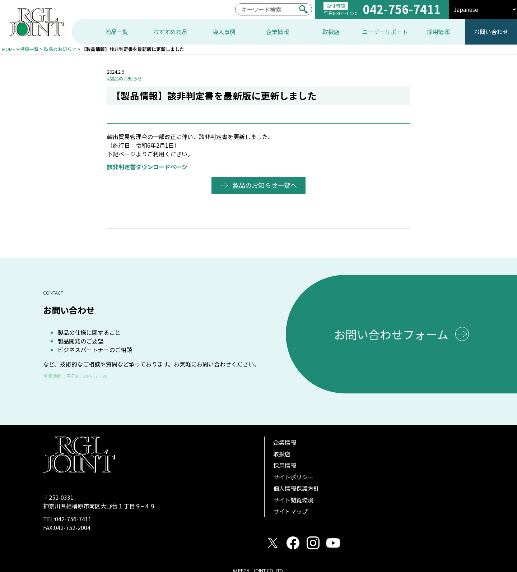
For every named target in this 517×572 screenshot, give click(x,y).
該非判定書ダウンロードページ (147, 166)
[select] (483, 9)
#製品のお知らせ (124, 78)
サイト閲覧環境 (293, 499)
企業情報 (284, 442)
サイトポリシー (293, 476)
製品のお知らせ (60, 49)
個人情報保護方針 (296, 488)
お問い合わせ (491, 31)
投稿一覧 (29, 49)
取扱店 (281, 453)
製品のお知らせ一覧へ (265, 185)
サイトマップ (290, 511)
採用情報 (284, 465)
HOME (8, 49)
